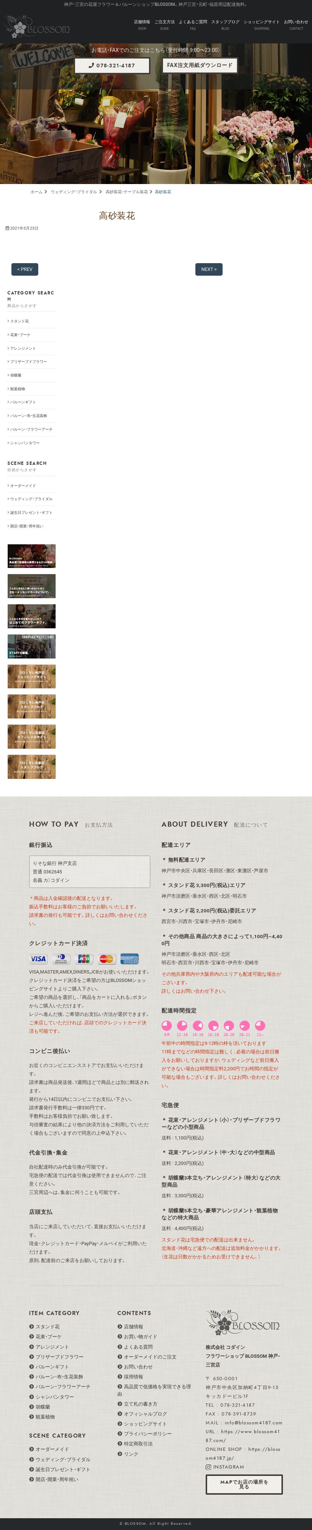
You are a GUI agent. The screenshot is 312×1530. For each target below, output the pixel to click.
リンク (131, 1454)
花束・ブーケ (20, 334)
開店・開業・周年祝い (26, 526)
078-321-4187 (112, 65)
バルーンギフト (23, 402)
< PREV (24, 269)
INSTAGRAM (229, 1467)
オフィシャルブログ (145, 1414)
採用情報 (133, 1376)
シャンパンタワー (25, 443)
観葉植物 (17, 388)
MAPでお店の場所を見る (244, 1484)
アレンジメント (23, 348)
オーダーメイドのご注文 (150, 1357)
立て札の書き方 (140, 1404)
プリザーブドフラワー (28, 361)
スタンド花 (19, 321)
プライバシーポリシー (148, 1434)
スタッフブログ (225, 22)
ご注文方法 (165, 22)
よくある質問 (138, 1347)
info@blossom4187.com (254, 1423)
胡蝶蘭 (15, 375)
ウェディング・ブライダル (31, 499)
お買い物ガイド (140, 1336)
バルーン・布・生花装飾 (28, 415)
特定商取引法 (138, 1443)
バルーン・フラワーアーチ (31, 429)
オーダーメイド (23, 485)
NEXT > (209, 269)
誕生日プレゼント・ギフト (31, 512)
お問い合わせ (296, 22)
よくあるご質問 (193, 22)
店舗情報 (142, 22)
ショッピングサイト (262, 22)
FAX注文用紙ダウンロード (200, 65)
